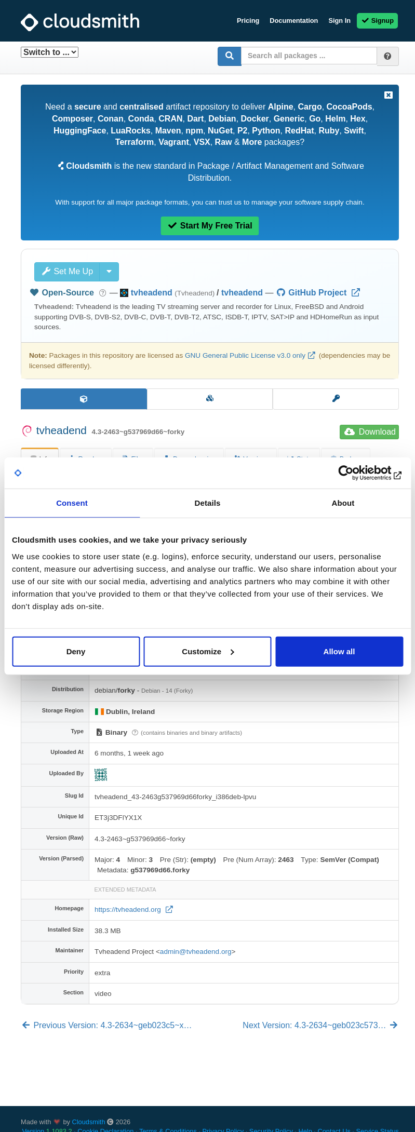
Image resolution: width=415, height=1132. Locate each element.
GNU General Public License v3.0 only (245, 355)
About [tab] (343, 502)
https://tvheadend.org (129, 909)
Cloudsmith (88, 1122)
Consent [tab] (72, 502)
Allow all (339, 650)
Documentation (294, 20)
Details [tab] (208, 502)
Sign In (339, 20)
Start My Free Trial (209, 225)
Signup (377, 20)
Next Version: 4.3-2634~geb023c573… (321, 1025)
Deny (76, 650)
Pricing (248, 20)
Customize (208, 650)
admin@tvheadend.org (196, 951)
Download (370, 431)
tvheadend (242, 292)
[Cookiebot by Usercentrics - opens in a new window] (357, 473)
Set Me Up (67, 271)
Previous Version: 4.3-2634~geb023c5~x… (106, 1025)
